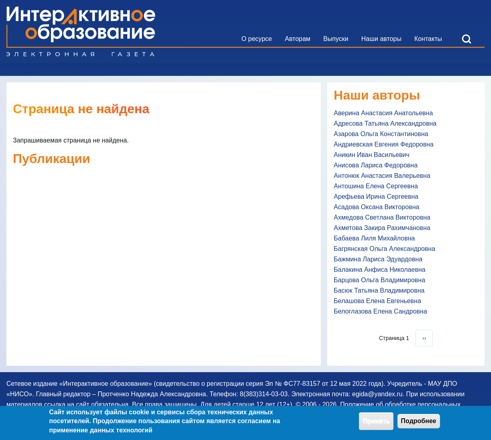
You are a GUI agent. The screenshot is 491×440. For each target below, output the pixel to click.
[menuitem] (256, 39)
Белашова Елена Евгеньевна (377, 300)
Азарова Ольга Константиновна (381, 133)
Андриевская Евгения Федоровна (384, 144)
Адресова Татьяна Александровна (385, 123)
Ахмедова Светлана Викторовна (382, 217)
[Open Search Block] (466, 39)
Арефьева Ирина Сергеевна (376, 196)
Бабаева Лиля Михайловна (374, 238)
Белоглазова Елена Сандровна (380, 311)
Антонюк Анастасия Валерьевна (382, 175)
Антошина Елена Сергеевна (376, 186)
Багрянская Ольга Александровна (384, 248)
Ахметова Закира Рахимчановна (382, 227)
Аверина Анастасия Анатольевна (383, 113)
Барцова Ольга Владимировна (379, 280)
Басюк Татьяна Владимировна (379, 290)
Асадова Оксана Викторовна (376, 207)
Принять (376, 423)
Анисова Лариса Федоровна (376, 165)
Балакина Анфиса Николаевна (379, 269)
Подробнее (418, 423)
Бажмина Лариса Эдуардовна (378, 259)
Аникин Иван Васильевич (372, 154)
